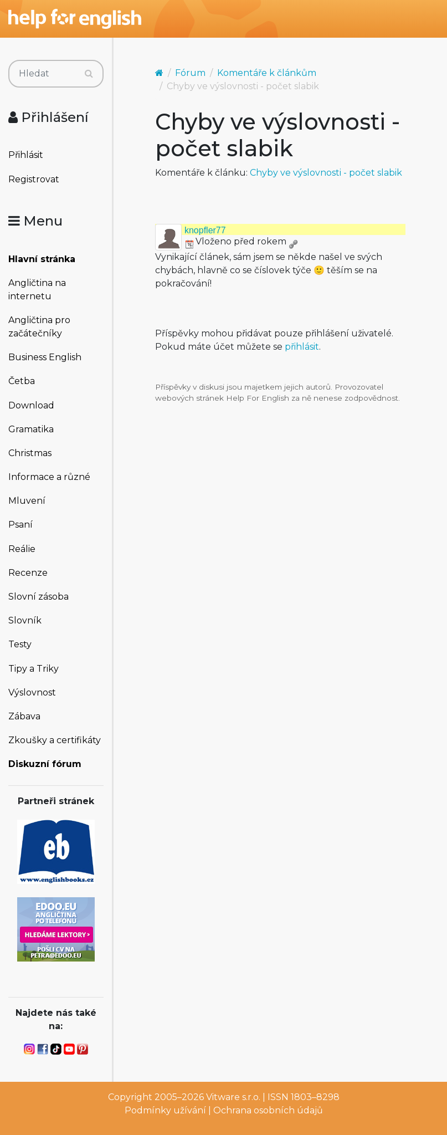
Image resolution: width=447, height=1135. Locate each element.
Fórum (190, 73)
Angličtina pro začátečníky (39, 327)
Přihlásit (25, 155)
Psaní (20, 524)
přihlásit (302, 346)
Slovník (25, 620)
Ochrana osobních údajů (268, 1110)
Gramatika (31, 429)
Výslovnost (32, 692)
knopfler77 (205, 230)
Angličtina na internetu (37, 289)
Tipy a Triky (33, 668)
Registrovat (33, 179)
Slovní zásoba (38, 596)
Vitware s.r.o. (233, 1097)
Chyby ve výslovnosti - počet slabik (326, 172)
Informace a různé (49, 477)
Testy (20, 644)
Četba (21, 381)
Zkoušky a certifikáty (54, 740)
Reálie (21, 549)
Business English (44, 357)
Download (31, 405)
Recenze (28, 573)
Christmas (30, 453)
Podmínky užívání (165, 1110)
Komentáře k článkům (266, 73)
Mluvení (26, 500)
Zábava (24, 716)
